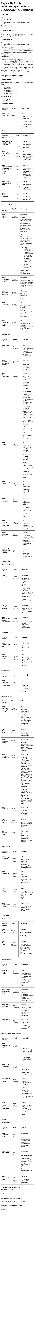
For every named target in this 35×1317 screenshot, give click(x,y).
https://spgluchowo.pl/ (17, 34)
